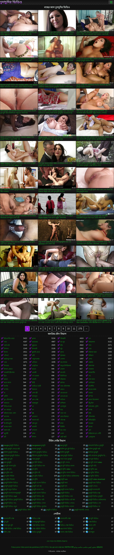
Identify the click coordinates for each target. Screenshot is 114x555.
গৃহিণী (6, 396)
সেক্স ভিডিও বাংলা (38, 525)
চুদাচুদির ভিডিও (11, 2)
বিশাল (34, 437)
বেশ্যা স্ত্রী (35, 393)
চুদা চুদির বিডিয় (9, 476)
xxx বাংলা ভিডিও (66, 529)
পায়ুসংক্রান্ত (35, 359)
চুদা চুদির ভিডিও (37, 476)
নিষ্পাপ (6, 349)
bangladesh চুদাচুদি (38, 445)
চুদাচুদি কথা (64, 483)
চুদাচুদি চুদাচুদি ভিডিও (11, 486)
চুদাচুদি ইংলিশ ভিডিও (11, 483)
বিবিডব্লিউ (91, 420)
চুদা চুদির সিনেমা (9, 479)
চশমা (61, 423)
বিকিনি (62, 427)
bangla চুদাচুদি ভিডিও (11, 445)
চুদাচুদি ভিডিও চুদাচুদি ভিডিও (13, 500)
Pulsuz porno (15, 547)
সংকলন (91, 369)
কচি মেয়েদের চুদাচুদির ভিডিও (98, 456)
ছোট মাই (7, 345)
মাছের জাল (8, 427)
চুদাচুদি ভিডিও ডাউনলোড (97, 500)
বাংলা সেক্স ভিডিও (66, 532)
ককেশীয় (91, 386)
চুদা (61, 522)
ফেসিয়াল (91, 383)
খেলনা (62, 359)
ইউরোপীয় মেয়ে (9, 338)
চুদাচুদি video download (96, 479)
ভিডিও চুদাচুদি (36, 532)
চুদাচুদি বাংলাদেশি (94, 489)
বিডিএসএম (8, 406)
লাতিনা (62, 399)
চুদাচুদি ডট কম (37, 486)
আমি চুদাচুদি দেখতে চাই (12, 449)
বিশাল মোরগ (8, 369)
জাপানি (62, 372)
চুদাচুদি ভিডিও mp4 (10, 496)
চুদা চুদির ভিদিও (93, 476)
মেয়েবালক (7, 420)
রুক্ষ (89, 413)
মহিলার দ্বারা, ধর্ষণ (10, 413)
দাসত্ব (90, 410)
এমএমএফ (63, 393)
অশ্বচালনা (91, 342)
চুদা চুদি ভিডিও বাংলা (67, 466)
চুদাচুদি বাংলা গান (38, 489)
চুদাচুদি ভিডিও (65, 493)
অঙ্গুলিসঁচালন (65, 366)
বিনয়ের (6, 366)
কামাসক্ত (91, 366)
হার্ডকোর (35, 342)
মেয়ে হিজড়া (64, 416)
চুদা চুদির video (65, 469)
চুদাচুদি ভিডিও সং (94, 506)
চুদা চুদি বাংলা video (95, 462)
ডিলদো (34, 389)
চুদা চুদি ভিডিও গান (38, 466)
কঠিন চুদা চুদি (8, 459)
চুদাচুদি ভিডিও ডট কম (67, 500)
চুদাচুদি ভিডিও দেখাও (67, 503)
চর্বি (5, 437)
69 (33, 413)
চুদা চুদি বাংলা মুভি (10, 466)
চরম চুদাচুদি (7, 462)
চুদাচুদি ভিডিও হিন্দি (24, 510)
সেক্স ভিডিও (92, 522)
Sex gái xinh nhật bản (57, 547)
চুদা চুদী (90, 529)
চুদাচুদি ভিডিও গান (66, 496)
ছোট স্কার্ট (63, 437)
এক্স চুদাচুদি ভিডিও (66, 456)
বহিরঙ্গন (63, 379)
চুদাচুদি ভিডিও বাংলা (67, 506)
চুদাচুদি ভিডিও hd (94, 493)
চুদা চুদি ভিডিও (93, 518)
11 (74, 328)
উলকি (6, 386)
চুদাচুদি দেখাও (92, 486)
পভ (89, 376)
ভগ (89, 338)
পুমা (89, 430)
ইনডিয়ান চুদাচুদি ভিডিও (12, 456)
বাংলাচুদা (91, 532)
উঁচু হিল (91, 403)
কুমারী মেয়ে (36, 352)
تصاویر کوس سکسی (89, 547)
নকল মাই (7, 430)
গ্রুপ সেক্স (35, 399)
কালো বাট (35, 420)
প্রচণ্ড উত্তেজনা (93, 399)
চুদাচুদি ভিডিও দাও (10, 503)
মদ (33, 410)
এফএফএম (64, 396)
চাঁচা (61, 345)
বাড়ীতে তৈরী (36, 386)
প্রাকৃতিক (35, 366)
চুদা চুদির (35, 469)
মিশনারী (34, 349)
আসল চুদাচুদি (36, 449)
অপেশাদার (63, 362)
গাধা (5, 342)
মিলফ (6, 352)
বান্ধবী (34, 379)
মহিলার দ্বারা (92, 352)
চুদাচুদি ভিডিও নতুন (10, 506)
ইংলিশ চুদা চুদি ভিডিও (67, 449)
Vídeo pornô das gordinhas (30, 547)
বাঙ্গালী (34, 427)
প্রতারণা (34, 416)
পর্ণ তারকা (35, 376)
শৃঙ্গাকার (62, 355)
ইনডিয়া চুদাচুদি (93, 452)
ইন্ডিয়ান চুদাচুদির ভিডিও (40, 456)
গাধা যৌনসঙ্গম (65, 386)
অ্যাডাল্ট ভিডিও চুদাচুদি (96, 445)
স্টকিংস (90, 355)
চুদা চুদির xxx (92, 469)
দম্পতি (6, 389)
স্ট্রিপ (5, 376)
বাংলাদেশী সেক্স (9, 518)
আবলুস (34, 396)
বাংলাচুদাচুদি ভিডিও (38, 522)
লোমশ (62, 369)
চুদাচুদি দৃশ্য (63, 486)
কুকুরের (34, 345)
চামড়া (6, 379)
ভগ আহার (7, 410)
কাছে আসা (7, 383)
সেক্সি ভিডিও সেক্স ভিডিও (12, 529)
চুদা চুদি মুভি (8, 469)
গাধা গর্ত (63, 413)
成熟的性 (100, 547)
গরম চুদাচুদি (36, 459)
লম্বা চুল (34, 423)
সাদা (89, 345)
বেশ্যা (90, 359)
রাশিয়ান (62, 403)
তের (89, 349)
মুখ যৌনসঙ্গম (8, 399)
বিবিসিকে (63, 376)
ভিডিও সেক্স (36, 518)
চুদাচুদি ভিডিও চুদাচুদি (95, 496)
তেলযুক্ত (63, 406)
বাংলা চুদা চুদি (8, 525)
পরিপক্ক (62, 420)
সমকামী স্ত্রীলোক (9, 372)
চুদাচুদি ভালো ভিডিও (39, 493)
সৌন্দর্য (6, 355)
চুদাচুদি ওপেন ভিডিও (39, 483)
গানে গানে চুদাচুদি (66, 459)
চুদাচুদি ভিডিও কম (38, 496)
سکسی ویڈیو (78, 547)
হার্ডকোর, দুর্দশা (93, 406)
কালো (34, 369)
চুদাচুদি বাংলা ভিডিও (67, 489)
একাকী (34, 372)
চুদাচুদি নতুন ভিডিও (10, 489)
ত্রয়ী (33, 355)
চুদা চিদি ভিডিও (37, 462)
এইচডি (90, 362)
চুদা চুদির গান (8, 472)
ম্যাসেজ (6, 416)
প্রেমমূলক (91, 437)
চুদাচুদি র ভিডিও (51, 510)
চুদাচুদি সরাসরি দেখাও (81, 510)
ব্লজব (34, 338)
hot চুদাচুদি (63, 445)
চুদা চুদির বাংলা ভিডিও (67, 472)
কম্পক (90, 396)
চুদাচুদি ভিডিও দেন (94, 503)
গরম (5, 362)
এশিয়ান (34, 362)
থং (33, 406)
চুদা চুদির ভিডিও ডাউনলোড (69, 476)
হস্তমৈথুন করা (8, 359)
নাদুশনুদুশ (35, 403)
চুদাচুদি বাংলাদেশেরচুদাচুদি (12, 493)
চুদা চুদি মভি (92, 466)
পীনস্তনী (62, 338)
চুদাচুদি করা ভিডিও (94, 483)
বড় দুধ (62, 342)
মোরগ (62, 389)
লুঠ (61, 349)
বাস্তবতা (6, 403)
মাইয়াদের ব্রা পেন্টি (94, 433)
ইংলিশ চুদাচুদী (64, 452)
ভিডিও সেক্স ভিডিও (67, 525)
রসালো (34, 430)
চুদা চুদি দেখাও (65, 462)
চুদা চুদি (6, 522)
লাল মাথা (91, 379)
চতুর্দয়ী (6, 433)
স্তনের (90, 427)
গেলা (62, 433)
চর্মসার (62, 383)
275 (80, 328)
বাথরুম (90, 423)
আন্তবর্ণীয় (91, 372)
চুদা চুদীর (35, 479)
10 (68, 328)
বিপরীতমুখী (8, 423)
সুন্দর (62, 352)
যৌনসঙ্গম (91, 416)
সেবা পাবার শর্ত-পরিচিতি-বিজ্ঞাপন (57, 541)
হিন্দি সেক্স (7, 532)
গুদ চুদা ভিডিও (93, 459)
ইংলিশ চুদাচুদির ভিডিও (39, 452)
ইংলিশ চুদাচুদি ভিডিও (11, 452)
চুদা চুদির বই (36, 472)
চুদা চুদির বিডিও (93, 472)
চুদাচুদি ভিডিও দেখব (39, 503)
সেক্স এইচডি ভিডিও (38, 529)
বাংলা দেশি (92, 525)
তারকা (90, 393)
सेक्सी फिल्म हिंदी (69, 547)
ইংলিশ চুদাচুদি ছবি (94, 449)
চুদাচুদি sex (64, 479)
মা (4, 393)
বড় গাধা (63, 430)
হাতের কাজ (92, 389)
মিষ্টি (33, 383)
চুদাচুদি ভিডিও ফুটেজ (39, 506)
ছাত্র (61, 410)
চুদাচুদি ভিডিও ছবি (38, 500)
